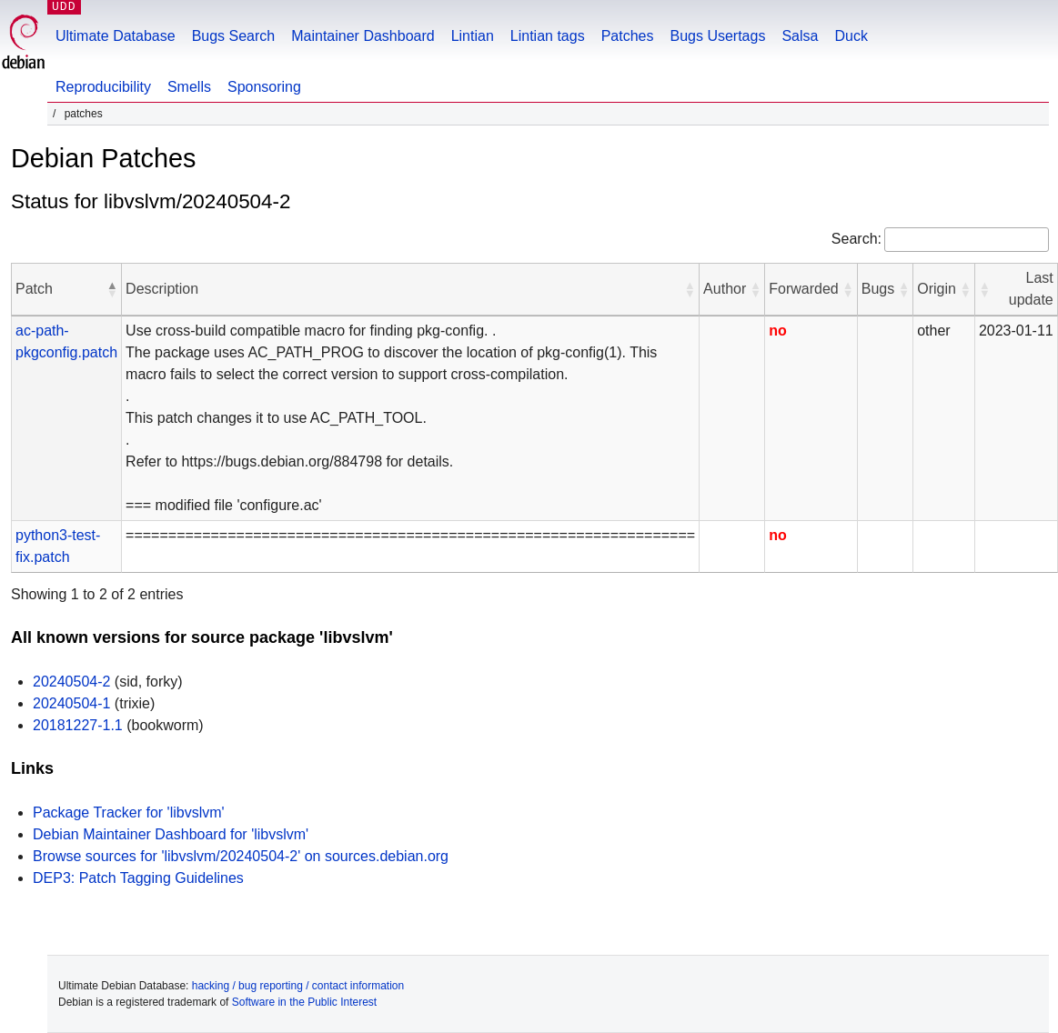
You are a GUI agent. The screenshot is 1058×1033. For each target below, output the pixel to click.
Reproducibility (103, 87)
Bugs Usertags (717, 36)
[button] (111, 289)
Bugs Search (234, 36)
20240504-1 (71, 703)
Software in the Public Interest (304, 1002)
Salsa (799, 36)
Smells (189, 87)
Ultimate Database (115, 36)
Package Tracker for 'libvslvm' (129, 812)
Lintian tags (547, 36)
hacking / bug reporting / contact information (298, 985)
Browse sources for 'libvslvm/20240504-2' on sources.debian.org (240, 856)
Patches (627, 36)
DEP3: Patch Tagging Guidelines (138, 878)
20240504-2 (71, 681)
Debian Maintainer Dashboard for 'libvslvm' (170, 834)
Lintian (472, 36)
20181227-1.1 (78, 725)
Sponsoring (264, 87)
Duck (850, 36)
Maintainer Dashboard (362, 36)
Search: (856, 238)
